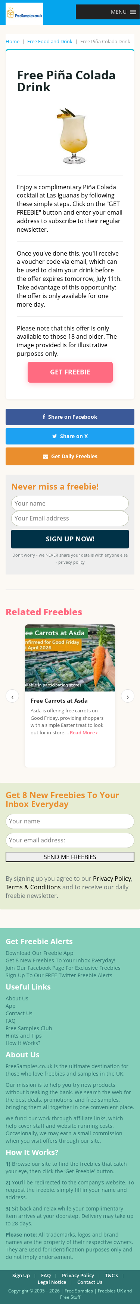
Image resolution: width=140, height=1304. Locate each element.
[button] (119, 11)
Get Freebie (70, 371)
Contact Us (19, 1013)
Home (12, 41)
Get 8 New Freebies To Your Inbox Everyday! (60, 960)
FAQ (11, 1020)
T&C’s (111, 1275)
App (11, 1005)
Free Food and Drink (49, 41)
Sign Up (21, 1275)
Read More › (83, 732)
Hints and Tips (24, 1035)
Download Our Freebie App (40, 952)
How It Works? (23, 1043)
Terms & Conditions (33, 887)
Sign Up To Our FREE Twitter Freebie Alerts (59, 975)
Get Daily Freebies (70, 456)
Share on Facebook (70, 416)
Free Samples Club (29, 1028)
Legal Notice (52, 1282)
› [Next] (128, 696)
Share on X (70, 436)
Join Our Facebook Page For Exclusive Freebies (63, 967)
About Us (17, 998)
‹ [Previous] (12, 696)
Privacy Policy (112, 878)
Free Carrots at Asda (59, 700)
